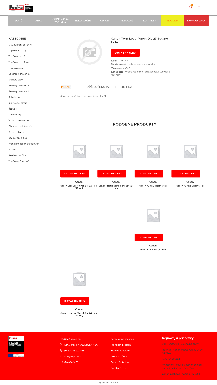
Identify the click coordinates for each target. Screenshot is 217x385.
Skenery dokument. (19, 91)
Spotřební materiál (19, 74)
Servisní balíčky (17, 155)
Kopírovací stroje (17, 51)
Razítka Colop (118, 368)
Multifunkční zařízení (20, 45)
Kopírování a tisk (17, 138)
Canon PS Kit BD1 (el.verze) (153, 186)
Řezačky (12, 109)
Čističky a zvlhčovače (20, 126)
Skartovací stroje (17, 103)
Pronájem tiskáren (121, 345)
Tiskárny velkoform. (19, 62)
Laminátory (14, 115)
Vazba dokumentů (18, 120)
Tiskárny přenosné (18, 161)
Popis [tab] (66, 87)
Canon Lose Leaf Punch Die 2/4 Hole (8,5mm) (78, 314)
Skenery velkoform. (18, 85)
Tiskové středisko (120, 351)
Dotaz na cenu (125, 52)
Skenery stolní (16, 80)
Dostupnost (118, 64)
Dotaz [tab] (124, 87)
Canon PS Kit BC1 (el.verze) (190, 186)
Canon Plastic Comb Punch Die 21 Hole (116, 187)
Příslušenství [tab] (98, 87)
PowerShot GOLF (171, 359)
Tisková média (16, 68)
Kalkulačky (14, 97)
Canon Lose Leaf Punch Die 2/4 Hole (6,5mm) (78, 187)
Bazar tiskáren (16, 132)
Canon (126, 68)
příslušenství (152, 72)
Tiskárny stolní (16, 56)
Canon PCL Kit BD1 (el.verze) (153, 249)
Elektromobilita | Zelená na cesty (180, 344)
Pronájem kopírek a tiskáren (23, 144)
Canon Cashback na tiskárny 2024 (181, 374)
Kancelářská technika (123, 339)
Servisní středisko (120, 362)
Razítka (12, 150)
